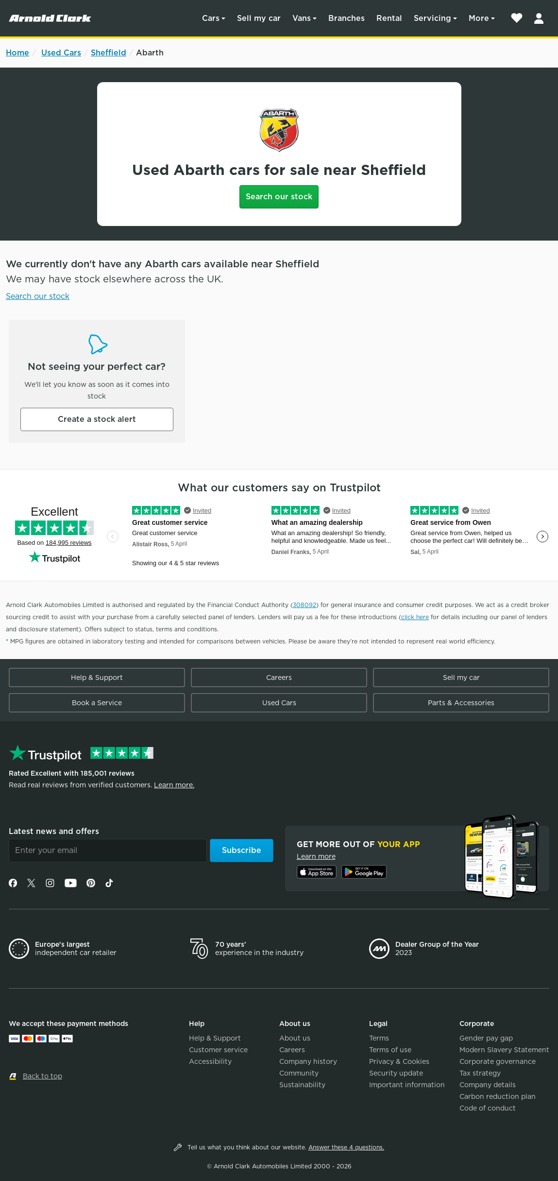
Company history (308, 1061)
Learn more (316, 856)
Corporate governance (497, 1061)
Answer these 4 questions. (346, 1147)
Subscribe (241, 850)
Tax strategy (480, 1073)
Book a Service (97, 703)
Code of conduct (487, 1108)
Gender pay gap (486, 1038)
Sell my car (259, 18)
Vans (301, 18)
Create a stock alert (97, 419)
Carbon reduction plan (497, 1096)
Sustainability (302, 1085)
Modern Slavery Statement (504, 1050)
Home (17, 52)
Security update (396, 1073)
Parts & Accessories (461, 703)
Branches (346, 18)
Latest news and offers (54, 831)
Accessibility (210, 1061)
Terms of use (390, 1050)
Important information (407, 1085)
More (479, 18)
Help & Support (97, 677)
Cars (211, 18)
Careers (279, 677)
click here (415, 617)
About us (294, 1038)
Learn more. (174, 785)
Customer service (218, 1050)
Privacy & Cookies (399, 1061)
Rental (389, 18)
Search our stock (279, 196)
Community (299, 1073)
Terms (379, 1038)
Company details (487, 1085)
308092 (304, 604)
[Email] (108, 850)
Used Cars (61, 52)
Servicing (432, 18)
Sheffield (108, 52)
